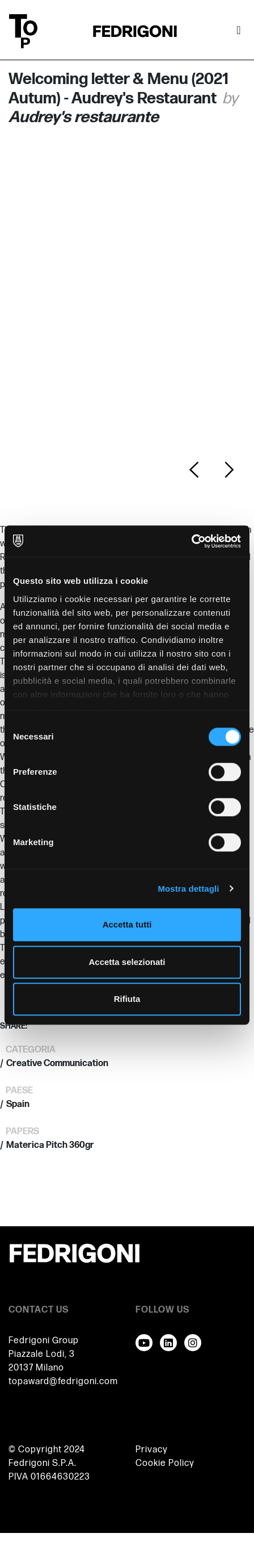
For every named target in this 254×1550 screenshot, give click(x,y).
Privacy (152, 1449)
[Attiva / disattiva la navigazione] (238, 31)
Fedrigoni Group (44, 1340)
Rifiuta (127, 999)
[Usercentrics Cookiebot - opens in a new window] (191, 541)
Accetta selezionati (126, 962)
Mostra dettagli (188, 888)
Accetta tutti (127, 924)
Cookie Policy (165, 1463)
